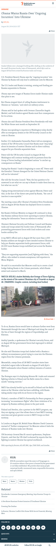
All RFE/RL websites (12, 545)
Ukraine (5, 9)
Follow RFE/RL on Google (33, 545)
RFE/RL (6, 22)
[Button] (52, 31)
